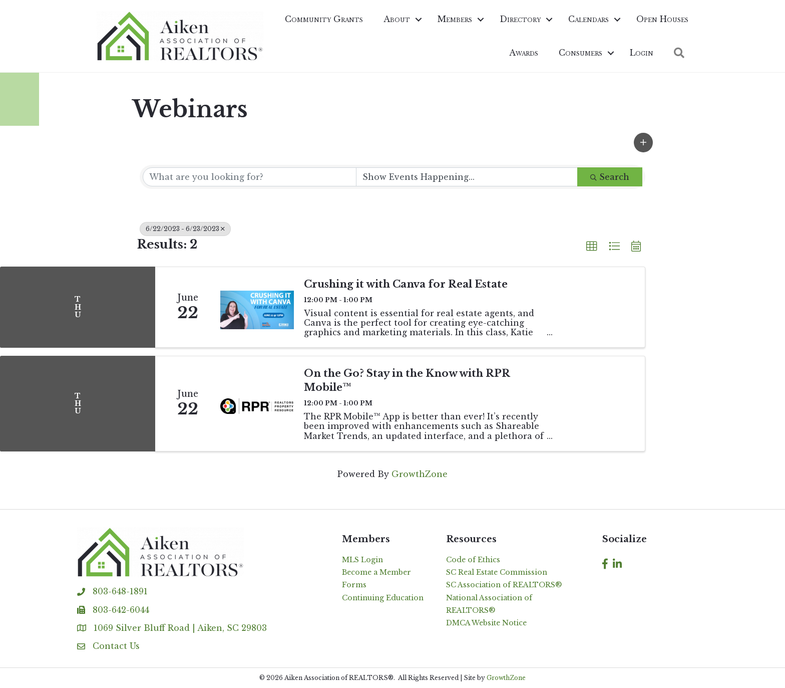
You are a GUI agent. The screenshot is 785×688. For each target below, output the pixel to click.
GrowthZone (419, 474)
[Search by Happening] (467, 176)
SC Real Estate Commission (496, 572)
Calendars (588, 19)
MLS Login (362, 559)
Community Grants (324, 19)
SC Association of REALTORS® (504, 584)
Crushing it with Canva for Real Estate (406, 284)
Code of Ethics (473, 559)
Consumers (580, 53)
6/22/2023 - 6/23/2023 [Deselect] (185, 229)
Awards (523, 53)
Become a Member (376, 572)
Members (455, 19)
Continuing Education (383, 597)
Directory (520, 19)
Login (641, 53)
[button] (643, 142)
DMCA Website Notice (486, 622)
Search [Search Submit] (609, 177)
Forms (354, 584)
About (396, 19)
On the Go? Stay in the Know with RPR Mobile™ (407, 380)
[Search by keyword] (249, 176)
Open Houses (662, 19)
